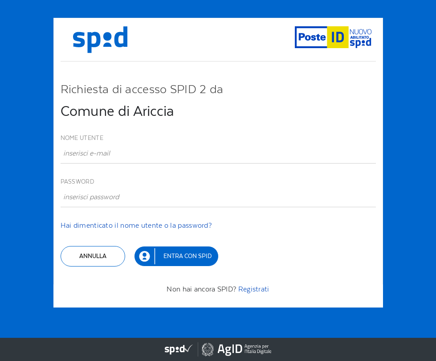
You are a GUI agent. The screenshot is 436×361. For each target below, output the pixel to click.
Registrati (253, 289)
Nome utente (82, 138)
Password (77, 181)
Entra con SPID (187, 256)
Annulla (92, 256)
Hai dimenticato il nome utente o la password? (136, 225)
